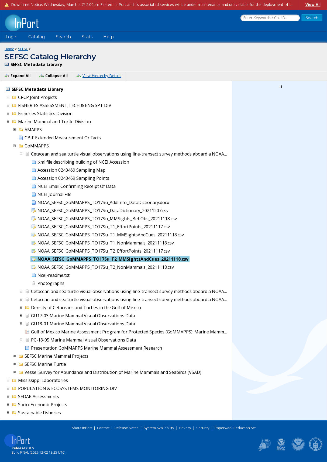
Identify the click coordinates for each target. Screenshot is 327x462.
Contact (103, 427)
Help (108, 36)
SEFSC (23, 48)
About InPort (82, 427)
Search (63, 36)
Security (202, 427)
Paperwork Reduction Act (235, 427)
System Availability (159, 427)
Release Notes (127, 427)
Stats (87, 36)
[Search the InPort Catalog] (270, 18)
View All (313, 4)
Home (9, 48)
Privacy (185, 427)
